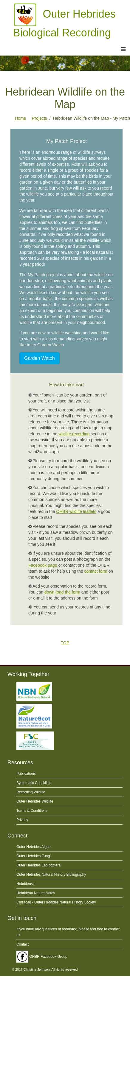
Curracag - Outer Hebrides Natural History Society (56, 902)
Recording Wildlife (30, 792)
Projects (39, 118)
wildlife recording (73, 433)
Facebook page (42, 565)
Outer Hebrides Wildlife (34, 801)
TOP (65, 642)
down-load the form (62, 592)
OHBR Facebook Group (41, 957)
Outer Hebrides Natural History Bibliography (51, 874)
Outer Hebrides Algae (33, 847)
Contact (22, 944)
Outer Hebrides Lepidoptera (38, 865)
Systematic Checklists (33, 783)
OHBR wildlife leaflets (76, 511)
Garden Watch (39, 358)
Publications (26, 773)
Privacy (22, 820)
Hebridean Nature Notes (35, 893)
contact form (95, 571)
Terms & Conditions (31, 811)
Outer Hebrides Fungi (33, 856)
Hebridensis (25, 884)
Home (20, 118)
